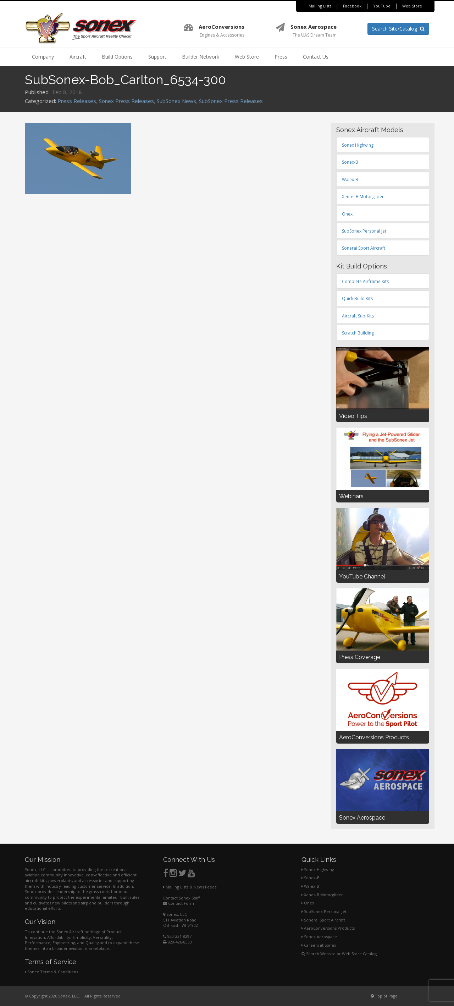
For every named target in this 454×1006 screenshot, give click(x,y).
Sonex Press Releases (126, 100)
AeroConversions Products (328, 928)
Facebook (352, 6)
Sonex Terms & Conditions (51, 971)
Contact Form (178, 903)
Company (43, 56)
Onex (307, 903)
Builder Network (200, 56)
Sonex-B (310, 877)
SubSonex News (176, 100)
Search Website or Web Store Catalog (339, 953)
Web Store (412, 6)
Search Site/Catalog (398, 28)
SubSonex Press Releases (231, 100)
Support (157, 56)
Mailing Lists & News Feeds (189, 887)
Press (281, 56)
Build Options (117, 56)
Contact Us (315, 56)
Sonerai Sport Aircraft (323, 920)
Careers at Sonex (318, 945)
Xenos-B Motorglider (322, 894)
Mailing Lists (320, 6)
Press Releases (76, 100)
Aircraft (78, 56)
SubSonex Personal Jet (324, 911)
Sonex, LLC (175, 914)
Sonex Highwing (317, 869)
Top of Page (384, 996)
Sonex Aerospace (319, 936)
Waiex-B (310, 886)
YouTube (382, 6)
